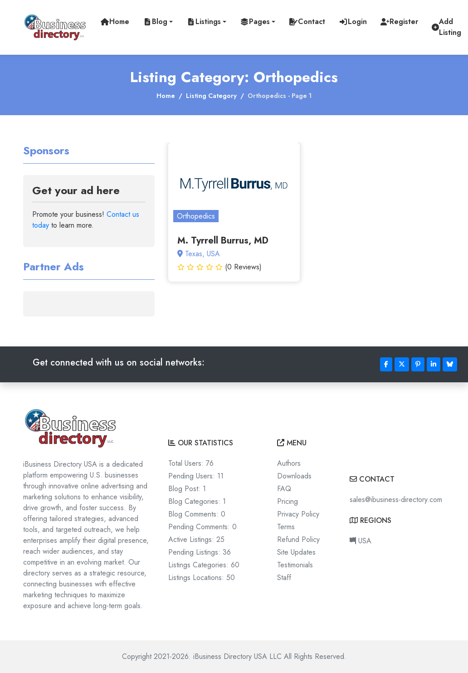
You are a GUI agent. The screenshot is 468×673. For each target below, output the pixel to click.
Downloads (294, 476)
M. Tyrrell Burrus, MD (222, 240)
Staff (284, 577)
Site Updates (296, 552)
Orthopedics (196, 216)
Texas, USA (198, 254)
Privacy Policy (298, 514)
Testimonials (295, 565)
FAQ (284, 488)
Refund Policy (298, 539)
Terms (286, 527)
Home (165, 95)
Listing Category (211, 95)
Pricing (287, 501)
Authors (289, 463)
